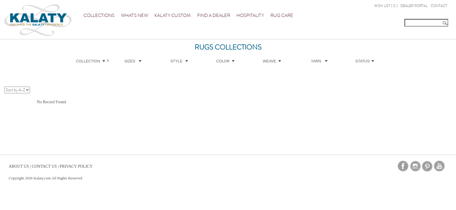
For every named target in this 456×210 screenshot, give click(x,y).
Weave (269, 61)
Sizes (130, 61)
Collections (99, 15)
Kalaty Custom (172, 15)
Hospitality (250, 15)
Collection (88, 61)
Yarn (316, 61)
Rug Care (281, 15)
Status (362, 61)
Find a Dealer (213, 15)
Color (222, 61)
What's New (134, 15)
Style (176, 61)
